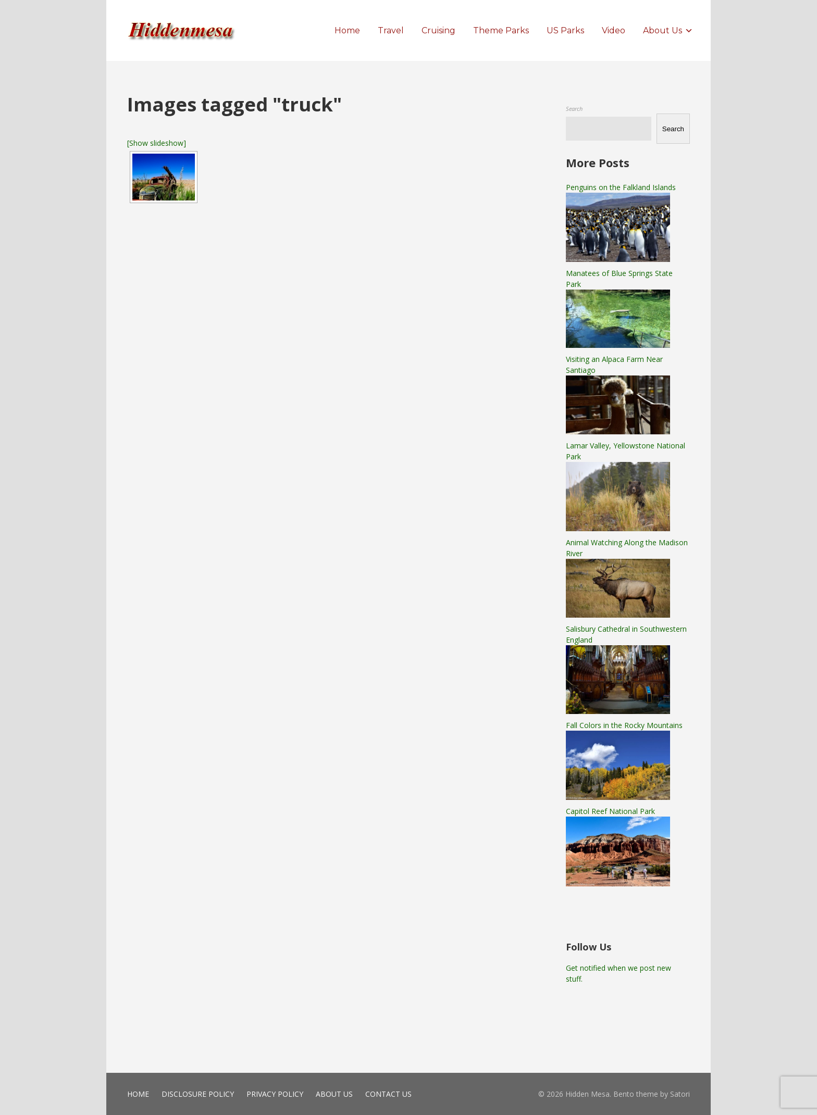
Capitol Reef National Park (610, 811)
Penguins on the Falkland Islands (621, 187)
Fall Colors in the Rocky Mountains (624, 725)
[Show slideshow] (156, 143)
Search (574, 108)
